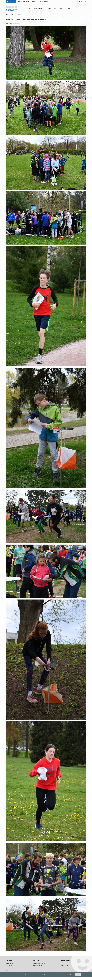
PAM (37, 1)
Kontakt (69, 8)
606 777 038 (79, 2)
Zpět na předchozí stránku (12, 23)
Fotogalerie (61, 8)
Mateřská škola (21, 1)
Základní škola (11, 1)
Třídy (54, 8)
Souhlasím (77, 974)
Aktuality (29, 8)
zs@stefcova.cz (71, 2)
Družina (28, 1)
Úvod (35, 8)
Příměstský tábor (44, 1)
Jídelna (33, 1)
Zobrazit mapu (36, 968)
